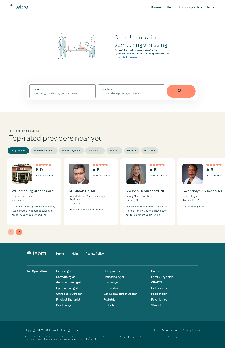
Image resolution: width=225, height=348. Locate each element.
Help (170, 7)
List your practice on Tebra (196, 7)
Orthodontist (159, 288)
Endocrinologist (114, 277)
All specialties (18, 150)
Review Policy (94, 253)
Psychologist (64, 305)
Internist (114, 150)
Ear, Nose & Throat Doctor (120, 293)
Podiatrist (149, 150)
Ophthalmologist (67, 288)
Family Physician (71, 150)
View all (156, 305)
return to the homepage (128, 57)
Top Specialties (37, 271)
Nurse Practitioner (44, 150)
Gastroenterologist (68, 282)
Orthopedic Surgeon (69, 293)
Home (60, 253)
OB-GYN (131, 150)
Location (114, 89)
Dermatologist (65, 277)
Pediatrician (159, 293)
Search (37, 89)
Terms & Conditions (166, 330)
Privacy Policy (191, 330)
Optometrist (112, 288)
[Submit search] (189, 91)
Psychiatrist (95, 150)
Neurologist (111, 282)
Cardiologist (64, 271)
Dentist (156, 271)
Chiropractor (112, 271)
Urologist (109, 305)
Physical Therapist (68, 299)
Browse (156, 7)
